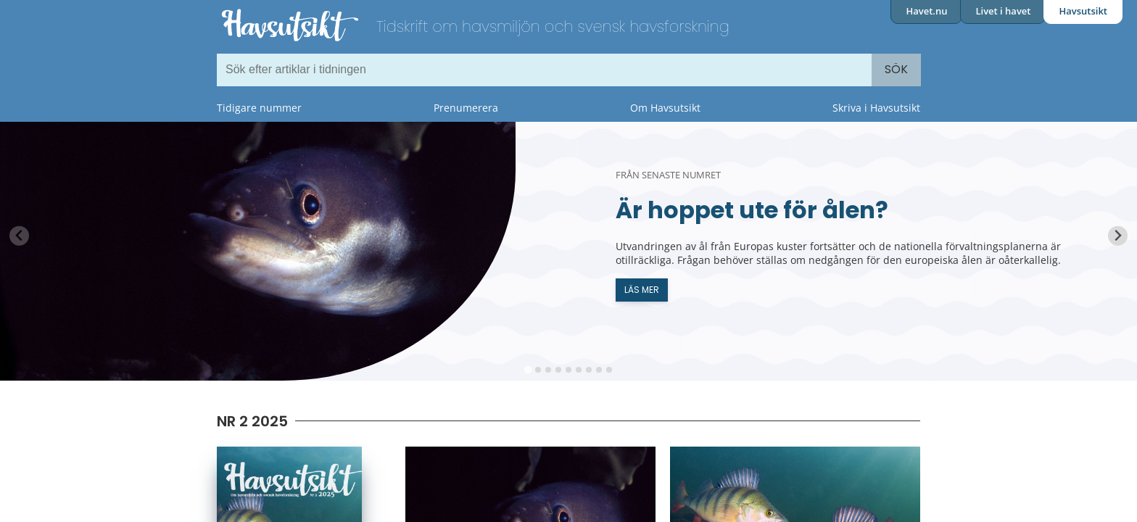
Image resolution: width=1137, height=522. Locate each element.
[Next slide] (1118, 236)
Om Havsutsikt (665, 108)
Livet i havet (1002, 10)
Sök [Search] (896, 69)
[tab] (528, 369)
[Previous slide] (19, 236)
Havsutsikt (1083, 10)
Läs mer (641, 289)
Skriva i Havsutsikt (876, 108)
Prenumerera (466, 108)
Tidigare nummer (259, 108)
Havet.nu (926, 10)
